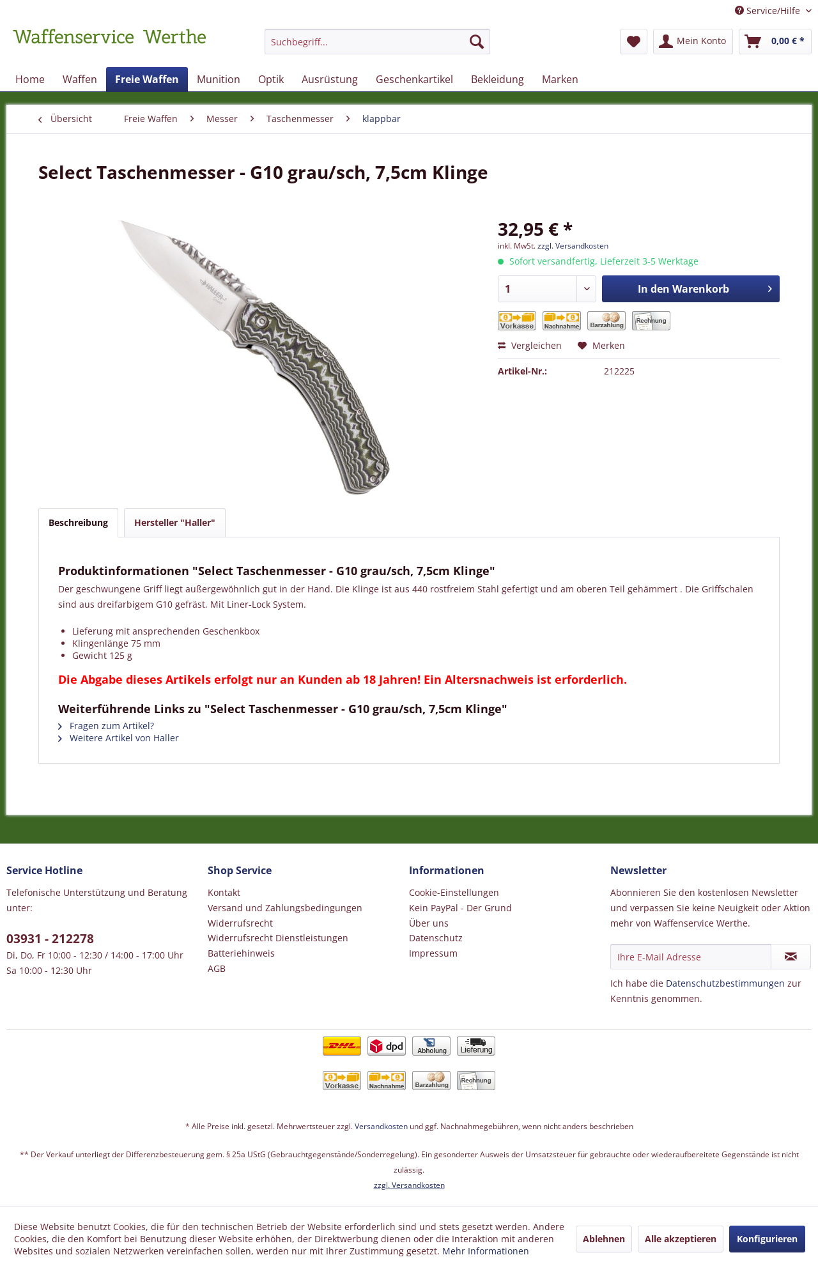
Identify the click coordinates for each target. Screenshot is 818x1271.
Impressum (433, 953)
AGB (217, 968)
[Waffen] (80, 79)
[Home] (30, 79)
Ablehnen (604, 1239)
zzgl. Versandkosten (572, 245)
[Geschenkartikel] (414, 79)
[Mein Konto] (693, 41)
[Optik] (271, 79)
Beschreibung (78, 522)
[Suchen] (476, 41)
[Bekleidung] (497, 79)
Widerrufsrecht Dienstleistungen (278, 938)
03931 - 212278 (50, 938)
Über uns (429, 923)
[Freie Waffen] (147, 79)
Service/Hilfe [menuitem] (769, 10)
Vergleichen (530, 345)
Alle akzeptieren (680, 1239)
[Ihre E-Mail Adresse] (690, 956)
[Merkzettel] (633, 41)
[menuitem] (377, 47)
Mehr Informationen (485, 1251)
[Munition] (218, 79)
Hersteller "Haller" (174, 522)
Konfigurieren (767, 1239)
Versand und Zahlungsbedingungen (285, 908)
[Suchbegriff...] (377, 41)
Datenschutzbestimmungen (725, 983)
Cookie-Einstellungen (454, 892)
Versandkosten (381, 1126)
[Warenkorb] (775, 41)
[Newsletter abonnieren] (791, 956)
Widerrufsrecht (240, 923)
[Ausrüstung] (330, 79)
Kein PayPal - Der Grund (460, 908)
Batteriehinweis (241, 953)
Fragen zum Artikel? (106, 726)
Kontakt (224, 892)
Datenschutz (436, 938)
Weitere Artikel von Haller (118, 738)
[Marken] (560, 79)
